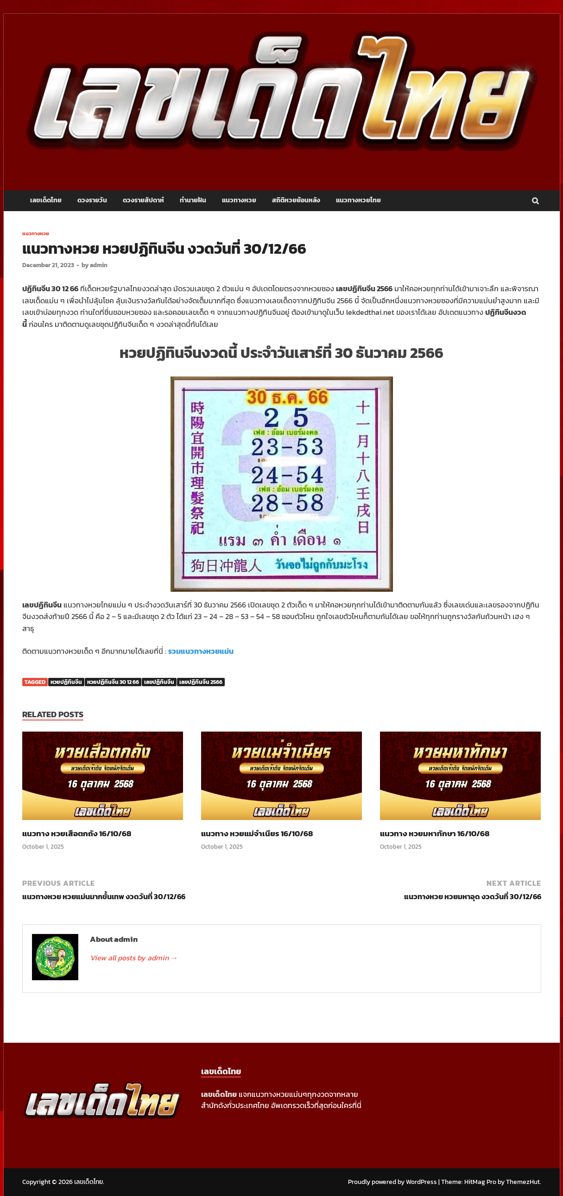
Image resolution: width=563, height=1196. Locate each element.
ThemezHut (523, 1182)
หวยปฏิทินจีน (66, 682)
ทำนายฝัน (193, 200)
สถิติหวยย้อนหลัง (296, 200)
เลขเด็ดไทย (46, 200)
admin (99, 265)
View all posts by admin (134, 957)
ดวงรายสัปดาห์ (143, 200)
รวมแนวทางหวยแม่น (201, 651)
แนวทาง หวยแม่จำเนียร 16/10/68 (257, 833)
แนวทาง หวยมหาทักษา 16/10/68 (434, 833)
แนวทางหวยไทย (358, 200)
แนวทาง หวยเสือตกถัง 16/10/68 (76, 833)
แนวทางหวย (239, 200)
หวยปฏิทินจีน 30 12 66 (113, 682)
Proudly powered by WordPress (392, 1182)
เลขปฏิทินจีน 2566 (200, 682)
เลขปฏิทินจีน (159, 682)
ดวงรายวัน (92, 200)
